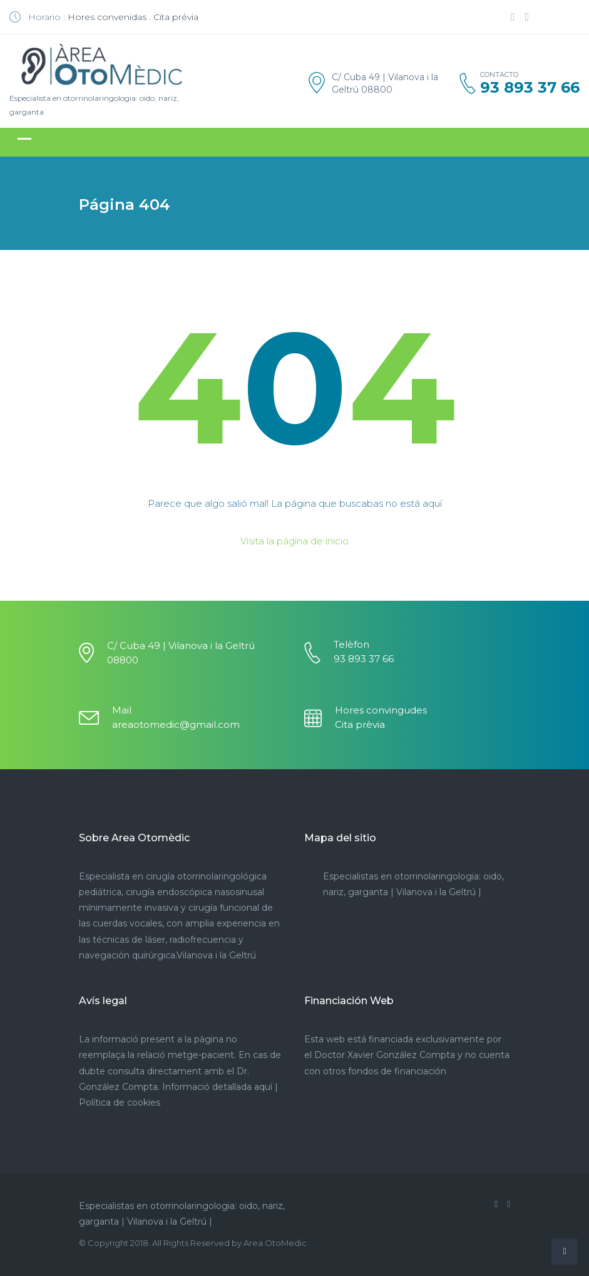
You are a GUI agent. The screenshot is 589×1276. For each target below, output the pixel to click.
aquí (263, 1086)
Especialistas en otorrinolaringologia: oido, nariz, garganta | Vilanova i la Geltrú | (182, 1213)
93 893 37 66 (530, 87)
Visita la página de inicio (294, 541)
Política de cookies (119, 1102)
